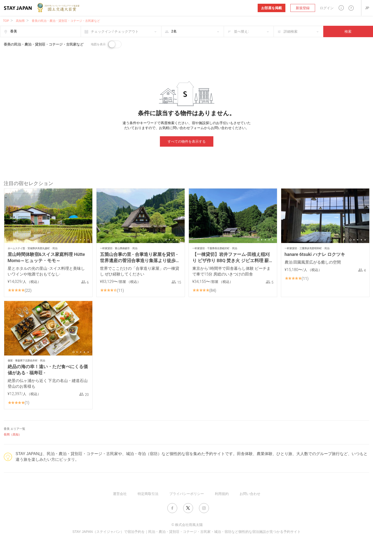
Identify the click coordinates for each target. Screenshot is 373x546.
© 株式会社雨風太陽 (187, 525)
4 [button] (84, 239)
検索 (348, 31)
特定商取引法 (148, 494)
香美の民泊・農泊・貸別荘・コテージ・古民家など (66, 21)
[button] (341, 8)
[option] (48, 216)
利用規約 (222, 494)
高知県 (20, 21)
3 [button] (80, 239)
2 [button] (76, 239)
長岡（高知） (13, 434)
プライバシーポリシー (186, 494)
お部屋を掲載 (271, 8)
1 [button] (74, 240)
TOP (6, 21)
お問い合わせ (250, 494)
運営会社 (120, 494)
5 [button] (88, 239)
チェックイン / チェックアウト (115, 31)
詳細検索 (291, 31)
